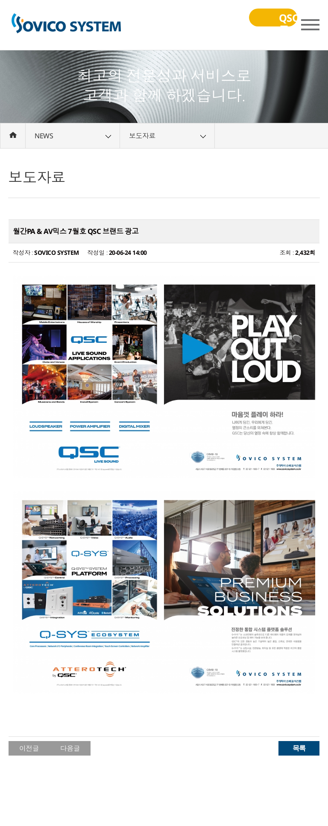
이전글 (29, 748)
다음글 (70, 748)
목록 (299, 748)
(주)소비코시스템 (66, 25)
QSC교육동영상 (259, 23)
